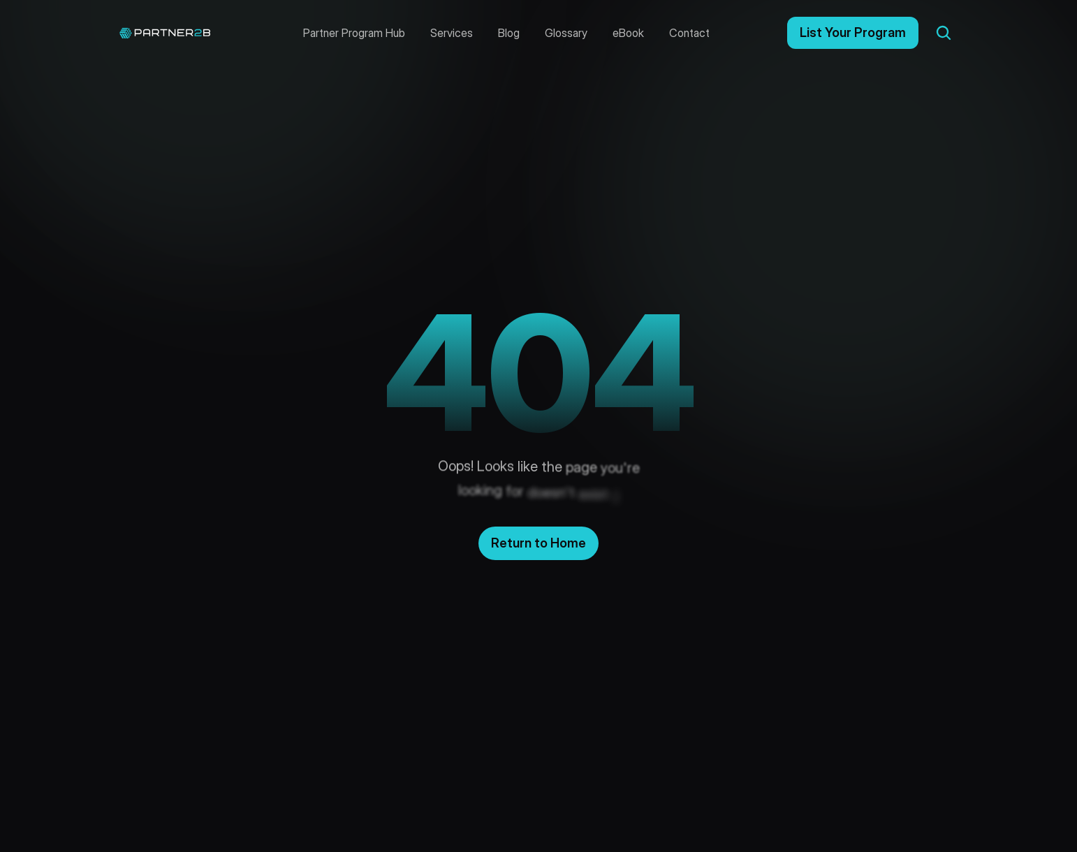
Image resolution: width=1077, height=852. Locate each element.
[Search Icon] (944, 33)
